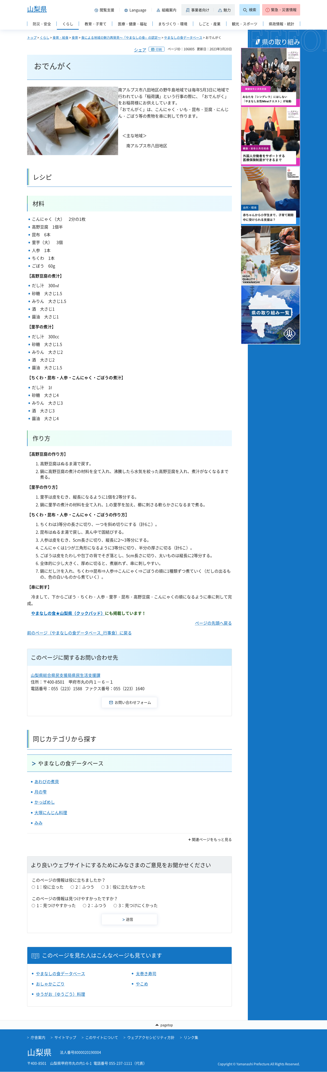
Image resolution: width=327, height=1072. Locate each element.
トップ (32, 37)
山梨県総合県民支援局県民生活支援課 (65, 675)
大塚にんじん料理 (50, 812)
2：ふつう (85, 887)
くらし (44, 37)
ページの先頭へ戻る (213, 623)
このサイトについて (101, 1038)
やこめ (142, 984)
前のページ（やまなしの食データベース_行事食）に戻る (79, 633)
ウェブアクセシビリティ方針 (151, 1038)
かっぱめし (44, 802)
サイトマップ (65, 1038)
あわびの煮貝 (46, 781)
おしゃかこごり (50, 984)
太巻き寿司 (146, 973)
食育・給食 (60, 37)
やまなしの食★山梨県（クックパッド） (68, 613)
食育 (75, 37)
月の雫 (40, 792)
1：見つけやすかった (56, 905)
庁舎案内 (38, 1038)
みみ (38, 823)
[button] (105, 10)
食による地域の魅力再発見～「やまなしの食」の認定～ (121, 37)
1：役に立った (50, 887)
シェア (140, 50)
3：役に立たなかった (125, 887)
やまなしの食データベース (183, 37)
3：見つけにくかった (138, 905)
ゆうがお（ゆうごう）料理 (60, 994)
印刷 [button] (159, 49)
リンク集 (191, 1038)
